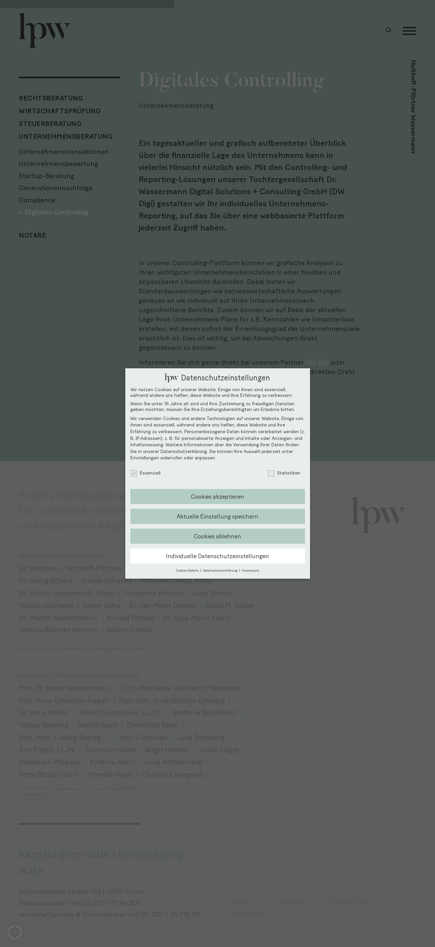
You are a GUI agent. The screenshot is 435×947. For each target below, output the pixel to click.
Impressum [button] (250, 570)
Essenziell (145, 473)
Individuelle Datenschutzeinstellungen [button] (217, 556)
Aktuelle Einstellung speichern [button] (217, 516)
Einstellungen (144, 458)
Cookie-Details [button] (188, 570)
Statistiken (284, 473)
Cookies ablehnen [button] (217, 536)
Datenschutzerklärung (184, 451)
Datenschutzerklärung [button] (220, 570)
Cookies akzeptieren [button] (217, 496)
